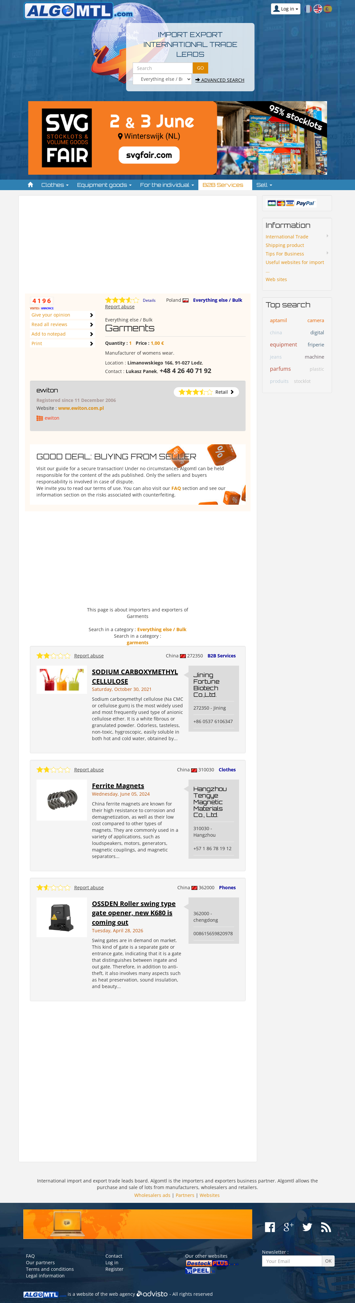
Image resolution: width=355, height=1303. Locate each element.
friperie (316, 344)
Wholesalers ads (152, 1195)
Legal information (45, 1275)
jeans (276, 357)
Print (37, 343)
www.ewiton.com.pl (81, 408)
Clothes (227, 769)
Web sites (276, 279)
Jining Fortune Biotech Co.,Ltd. (206, 684)
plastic (317, 369)
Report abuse (120, 306)
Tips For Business (285, 254)
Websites (210, 1195)
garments (137, 642)
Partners (185, 1195)
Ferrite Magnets (118, 785)
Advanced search (219, 80)
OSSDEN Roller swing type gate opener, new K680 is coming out (134, 913)
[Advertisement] (138, 248)
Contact (113, 1256)
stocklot (302, 381)
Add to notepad (49, 334)
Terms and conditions (50, 1269)
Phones (227, 887)
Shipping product (285, 245)
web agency (122, 1294)
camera (315, 320)
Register (114, 1269)
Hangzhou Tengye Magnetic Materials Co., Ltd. (210, 801)
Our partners (40, 1262)
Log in (112, 1262)
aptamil (278, 320)
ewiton (47, 390)
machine (314, 356)
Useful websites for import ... (295, 266)
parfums (280, 368)
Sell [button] (264, 185)
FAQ (176, 488)
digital (317, 332)
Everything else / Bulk (217, 300)
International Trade (287, 236)
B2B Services (222, 655)
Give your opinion (51, 315)
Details (149, 300)
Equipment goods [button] (104, 185)
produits (279, 381)
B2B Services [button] (225, 185)
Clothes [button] (55, 185)
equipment (283, 344)
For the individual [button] (167, 185)
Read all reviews (49, 324)
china (276, 332)
